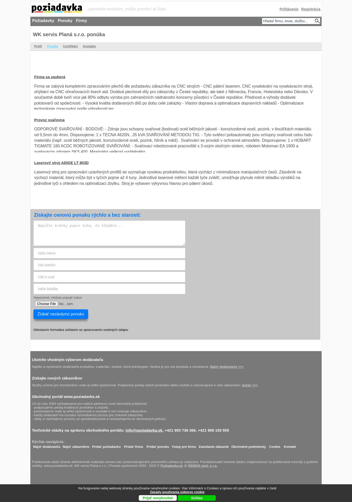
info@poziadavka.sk (144, 430)
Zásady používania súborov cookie (177, 492)
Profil (38, 46)
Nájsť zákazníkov (76, 445)
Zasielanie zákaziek (214, 445)
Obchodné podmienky (248, 445)
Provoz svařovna (49, 120)
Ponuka (52, 46)
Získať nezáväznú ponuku (60, 314)
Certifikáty (70, 46)
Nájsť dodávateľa (46, 445)
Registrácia (310, 9)
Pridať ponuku (158, 445)
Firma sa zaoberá (49, 77)
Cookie (274, 445)
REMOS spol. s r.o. (203, 466)
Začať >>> (250, 385)
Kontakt (290, 445)
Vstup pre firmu (184, 445)
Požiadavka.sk (172, 466)
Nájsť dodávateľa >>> (227, 367)
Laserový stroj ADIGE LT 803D (61, 162)
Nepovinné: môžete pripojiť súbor (57, 297)
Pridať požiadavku (106, 445)
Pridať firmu (133, 445)
